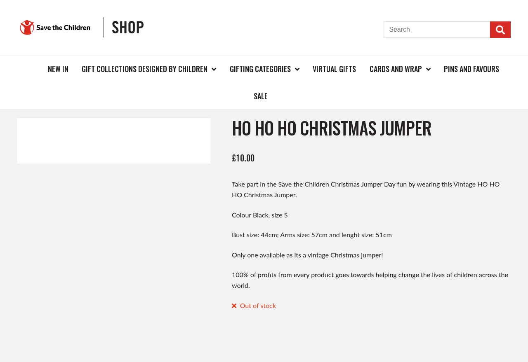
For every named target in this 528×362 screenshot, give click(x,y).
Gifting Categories (260, 68)
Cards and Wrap (396, 68)
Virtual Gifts (334, 68)
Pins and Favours (471, 68)
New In (58, 68)
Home (28, 68)
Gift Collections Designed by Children (144, 68)
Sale (261, 96)
